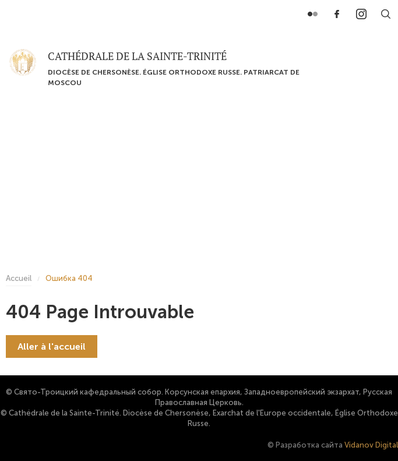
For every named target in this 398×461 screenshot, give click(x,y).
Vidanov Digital (371, 445)
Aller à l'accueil (51, 346)
